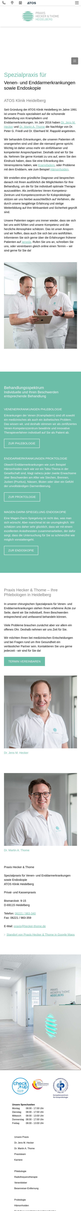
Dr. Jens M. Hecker (16, 752)
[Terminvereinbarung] (20, 3)
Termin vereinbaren (24, 661)
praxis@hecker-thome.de (30, 926)
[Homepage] (40, 16)
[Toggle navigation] (77, 3)
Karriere (18, 1160)
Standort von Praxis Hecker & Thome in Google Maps (41, 934)
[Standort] (12, 3)
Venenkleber (20, 1182)
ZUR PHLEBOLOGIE (21, 443)
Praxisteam (20, 1154)
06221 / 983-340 (25, 913)
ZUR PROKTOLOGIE (22, 496)
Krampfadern (46, 165)
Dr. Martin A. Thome (32, 126)
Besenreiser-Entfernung (26, 1188)
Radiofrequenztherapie (25, 1177)
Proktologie (20, 1200)
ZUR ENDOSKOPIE (21, 550)
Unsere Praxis (21, 1137)
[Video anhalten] (74, 61)
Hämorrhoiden (59, 169)
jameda (26, 241)
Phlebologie (20, 1171)
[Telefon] (4, 3)
